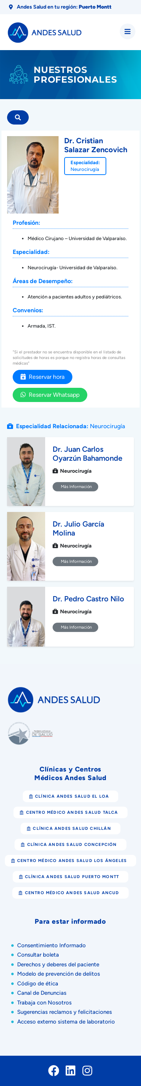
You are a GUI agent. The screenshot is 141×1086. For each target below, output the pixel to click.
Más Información (75, 487)
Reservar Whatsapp (50, 394)
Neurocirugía (84, 169)
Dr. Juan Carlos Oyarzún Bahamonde (87, 454)
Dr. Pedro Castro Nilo (88, 598)
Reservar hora (43, 376)
